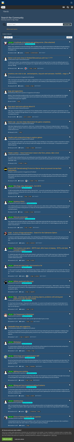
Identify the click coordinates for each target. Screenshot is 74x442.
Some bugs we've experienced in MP (26, 356)
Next (8, 37)
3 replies (20, 68)
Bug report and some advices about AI (21, 106)
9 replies (21, 147)
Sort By (69, 37)
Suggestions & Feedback (28, 77)
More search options (12, 29)
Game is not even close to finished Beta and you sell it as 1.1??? (30, 58)
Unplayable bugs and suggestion (19, 326)
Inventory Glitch (18, 201)
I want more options (19, 439)
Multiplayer (17, 342)
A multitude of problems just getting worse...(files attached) (34, 42)
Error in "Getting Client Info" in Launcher (27, 417)
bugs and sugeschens (15, 91)
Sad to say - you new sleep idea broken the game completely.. (29, 122)
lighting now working (20, 371)
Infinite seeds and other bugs (23, 281)
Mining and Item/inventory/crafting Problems (29, 385)
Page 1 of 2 (17, 37)
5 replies (22, 243)
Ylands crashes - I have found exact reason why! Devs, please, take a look (33, 153)
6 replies (20, 52)
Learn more (54, 435)
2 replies (19, 116)
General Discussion (24, 59)
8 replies (20, 86)
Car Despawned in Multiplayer (23, 314)
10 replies (21, 180)
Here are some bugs (20, 217)
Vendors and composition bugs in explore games (25, 137)
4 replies (21, 380)
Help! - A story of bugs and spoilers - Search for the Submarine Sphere (32, 233)
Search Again (67, 24)
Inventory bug (18, 401)
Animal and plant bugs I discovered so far (27, 265)
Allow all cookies (7, 439)
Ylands (6, 11)
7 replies (22, 260)
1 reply (20, 196)
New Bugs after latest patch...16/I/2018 (27, 186)
